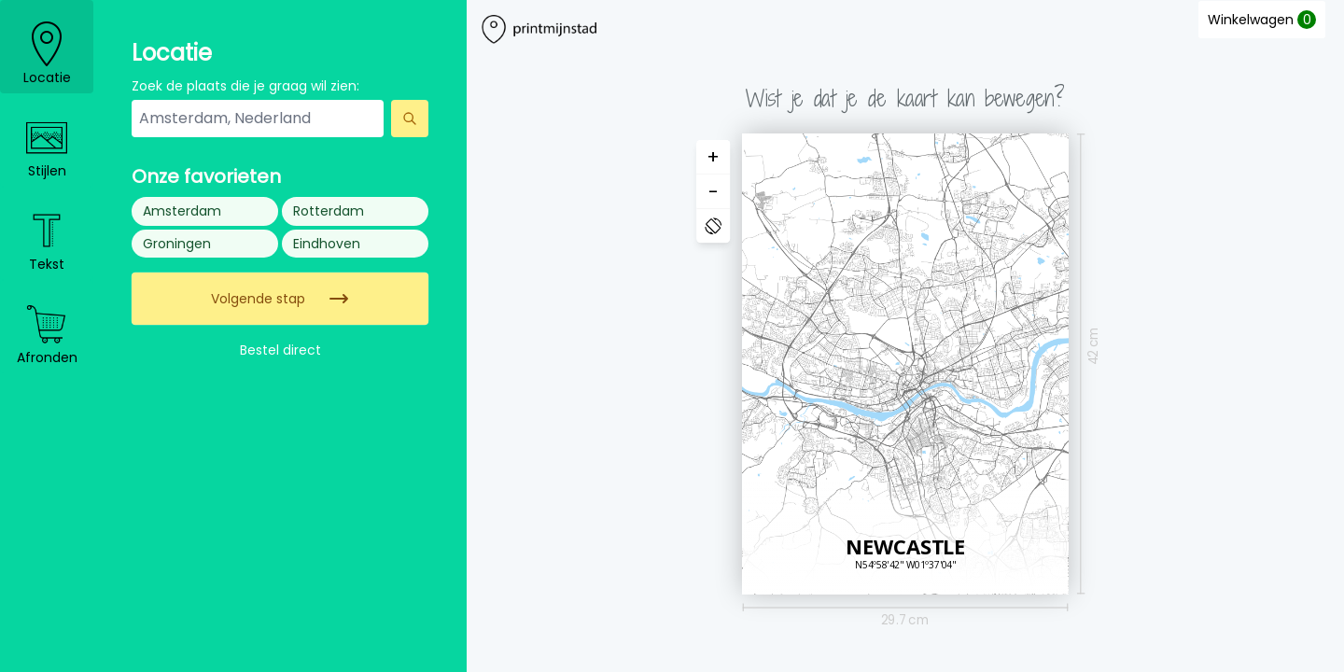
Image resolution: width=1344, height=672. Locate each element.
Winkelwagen (1262, 19)
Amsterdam (182, 211)
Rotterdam (328, 211)
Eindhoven (326, 243)
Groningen (177, 243)
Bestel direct (280, 350)
